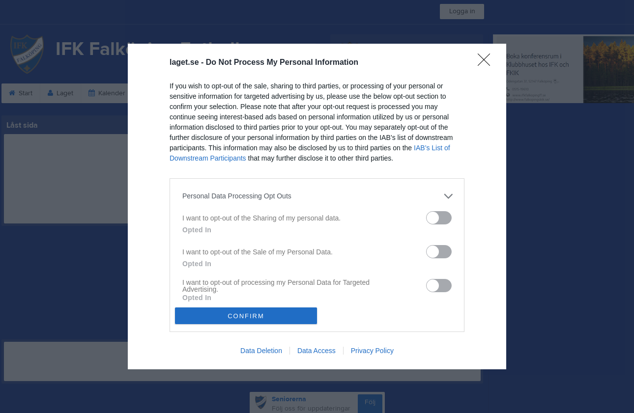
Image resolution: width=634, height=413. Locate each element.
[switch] (439, 217)
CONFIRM (246, 315)
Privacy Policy (372, 351)
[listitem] (317, 196)
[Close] (487, 63)
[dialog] (317, 206)
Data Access (316, 351)
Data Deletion (261, 351)
